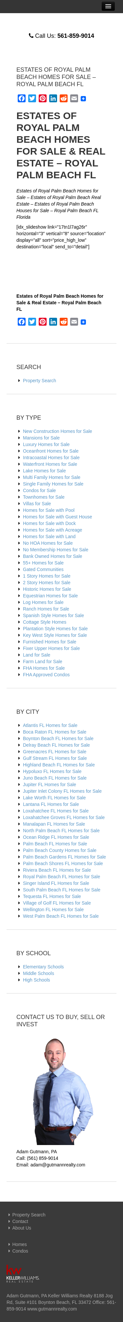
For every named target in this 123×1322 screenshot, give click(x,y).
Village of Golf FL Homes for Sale (57, 903)
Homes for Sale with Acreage (52, 530)
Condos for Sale (39, 490)
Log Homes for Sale (43, 602)
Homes (17, 1244)
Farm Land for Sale (42, 661)
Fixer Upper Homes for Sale (51, 648)
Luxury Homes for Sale (46, 444)
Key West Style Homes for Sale (55, 635)
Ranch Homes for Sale (46, 608)
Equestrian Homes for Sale (50, 595)
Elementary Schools (43, 966)
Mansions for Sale (41, 437)
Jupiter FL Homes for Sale (49, 784)
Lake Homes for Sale (44, 470)
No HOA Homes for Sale (48, 543)
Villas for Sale (37, 503)
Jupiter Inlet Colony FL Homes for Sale (62, 791)
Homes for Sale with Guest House (57, 516)
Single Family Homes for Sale (53, 483)
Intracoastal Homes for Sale (51, 457)
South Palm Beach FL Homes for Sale (61, 889)
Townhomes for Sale (44, 497)
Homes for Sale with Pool (48, 510)
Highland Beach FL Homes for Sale (59, 764)
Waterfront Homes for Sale (50, 464)
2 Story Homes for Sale (47, 582)
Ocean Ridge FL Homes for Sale (56, 837)
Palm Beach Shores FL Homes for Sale (63, 863)
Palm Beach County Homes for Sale (59, 850)
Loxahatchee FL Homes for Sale (56, 810)
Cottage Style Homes (44, 622)
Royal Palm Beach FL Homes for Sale (61, 876)
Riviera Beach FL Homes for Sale (57, 870)
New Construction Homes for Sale (57, 431)
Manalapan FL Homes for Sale (54, 824)
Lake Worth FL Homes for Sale (54, 797)
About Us (19, 1228)
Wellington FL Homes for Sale (53, 909)
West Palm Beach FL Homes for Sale (61, 916)
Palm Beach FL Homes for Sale (55, 843)
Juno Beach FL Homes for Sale (55, 778)
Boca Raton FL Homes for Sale (54, 732)
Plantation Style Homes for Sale (55, 628)
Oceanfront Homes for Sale (51, 451)
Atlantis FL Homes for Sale (50, 725)
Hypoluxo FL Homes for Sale (52, 771)
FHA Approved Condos (46, 674)
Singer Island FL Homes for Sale (56, 883)
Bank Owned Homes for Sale (52, 556)
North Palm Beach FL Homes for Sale (61, 830)
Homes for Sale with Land (49, 536)
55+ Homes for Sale (43, 562)
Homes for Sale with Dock (49, 523)
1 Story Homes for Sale (47, 576)
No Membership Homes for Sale (55, 549)
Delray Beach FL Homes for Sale (56, 745)
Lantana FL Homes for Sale (51, 804)
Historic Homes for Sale (47, 589)
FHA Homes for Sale (44, 668)
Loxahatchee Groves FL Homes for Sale (64, 817)
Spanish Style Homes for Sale (53, 615)
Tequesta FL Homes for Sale (52, 896)
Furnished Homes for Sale (49, 641)
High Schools (36, 980)
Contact (17, 1221)
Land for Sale (36, 655)
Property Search (39, 380)
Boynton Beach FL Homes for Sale (58, 738)
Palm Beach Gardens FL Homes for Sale (64, 857)
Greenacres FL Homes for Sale (54, 751)
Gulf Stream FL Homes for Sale (55, 758)
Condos (17, 1251)
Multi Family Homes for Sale (51, 477)
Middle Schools (38, 973)
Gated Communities (43, 569)
